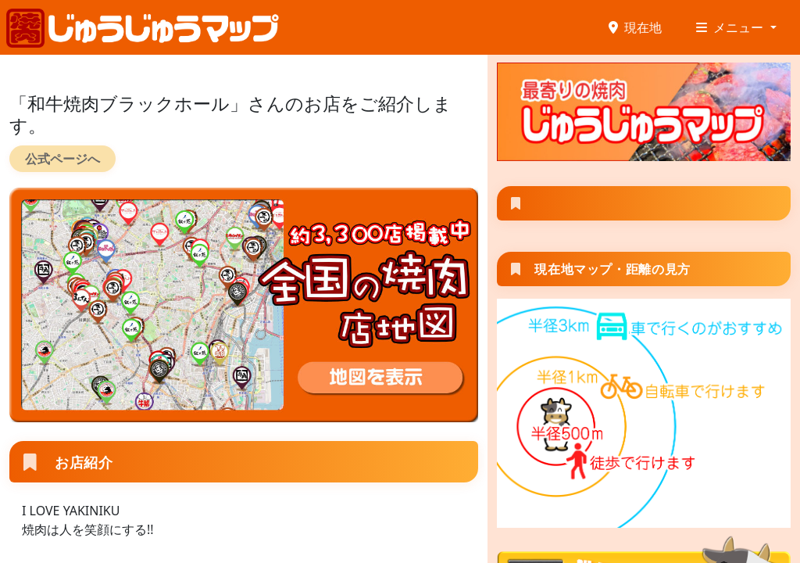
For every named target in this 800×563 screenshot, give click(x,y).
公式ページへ (62, 158)
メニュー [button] (731, 27)
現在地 (635, 27)
